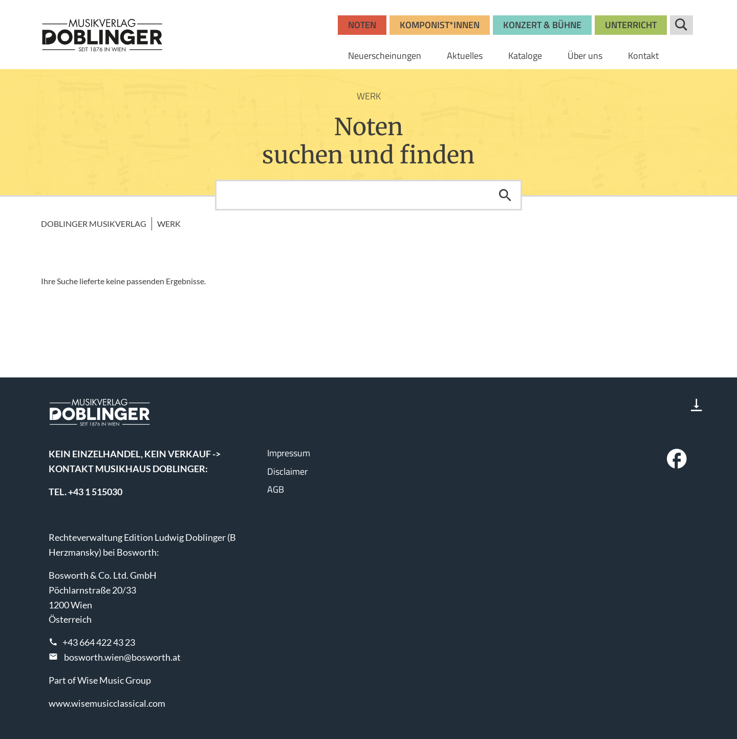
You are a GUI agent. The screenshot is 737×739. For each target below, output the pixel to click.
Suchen (505, 195)
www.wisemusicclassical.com (107, 703)
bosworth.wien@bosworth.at (122, 657)
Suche (681, 25)
